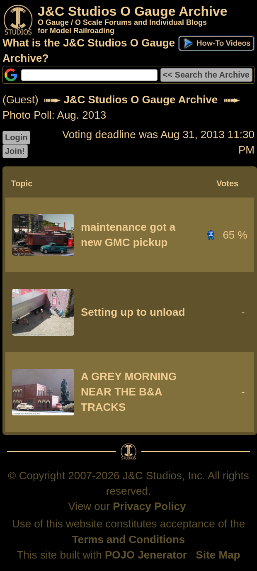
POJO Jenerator (146, 555)
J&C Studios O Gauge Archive (140, 99)
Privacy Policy (149, 506)
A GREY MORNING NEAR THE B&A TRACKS (129, 391)
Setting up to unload (133, 312)
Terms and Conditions (128, 539)
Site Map (218, 555)
